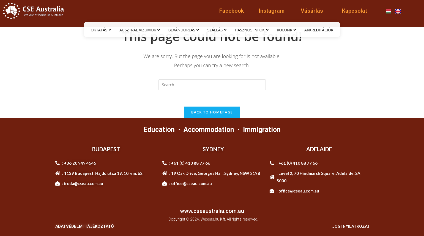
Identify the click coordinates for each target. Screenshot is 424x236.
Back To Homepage (212, 112)
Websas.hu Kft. (213, 219)
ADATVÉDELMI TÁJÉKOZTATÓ (84, 226)
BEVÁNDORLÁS (183, 29)
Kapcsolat (354, 10)
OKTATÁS (101, 29)
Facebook (231, 10)
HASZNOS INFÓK (252, 29)
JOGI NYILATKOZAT (350, 226)
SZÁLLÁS (216, 29)
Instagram (272, 10)
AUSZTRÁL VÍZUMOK (139, 29)
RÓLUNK (286, 29)
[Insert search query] (212, 84)
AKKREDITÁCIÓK (318, 29)
